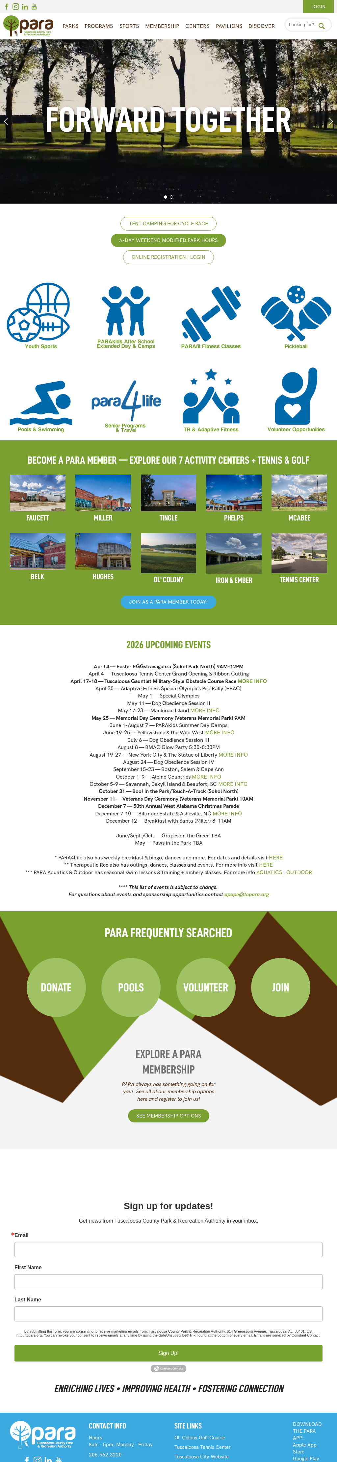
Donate (56, 987)
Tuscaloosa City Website (201, 1456)
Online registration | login (168, 257)
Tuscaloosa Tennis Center (202, 1447)
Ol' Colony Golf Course (199, 1437)
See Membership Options (168, 1116)
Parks (70, 26)
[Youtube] (34, 7)
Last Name (27, 1299)
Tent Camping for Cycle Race (168, 223)
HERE (276, 857)
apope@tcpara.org (246, 894)
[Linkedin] (25, 7)
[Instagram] (16, 7)
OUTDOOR (299, 872)
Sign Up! (168, 1353)
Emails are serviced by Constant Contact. (287, 1335)
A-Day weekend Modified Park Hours (168, 240)
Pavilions (229, 26)
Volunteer (205, 987)
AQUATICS (269, 872)
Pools (131, 987)
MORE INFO (252, 681)
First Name (28, 1267)
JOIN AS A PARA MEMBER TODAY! (168, 602)
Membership (162, 26)
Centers (197, 26)
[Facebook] (6, 7)
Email (21, 1235)
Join (280, 987)
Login (318, 7)
